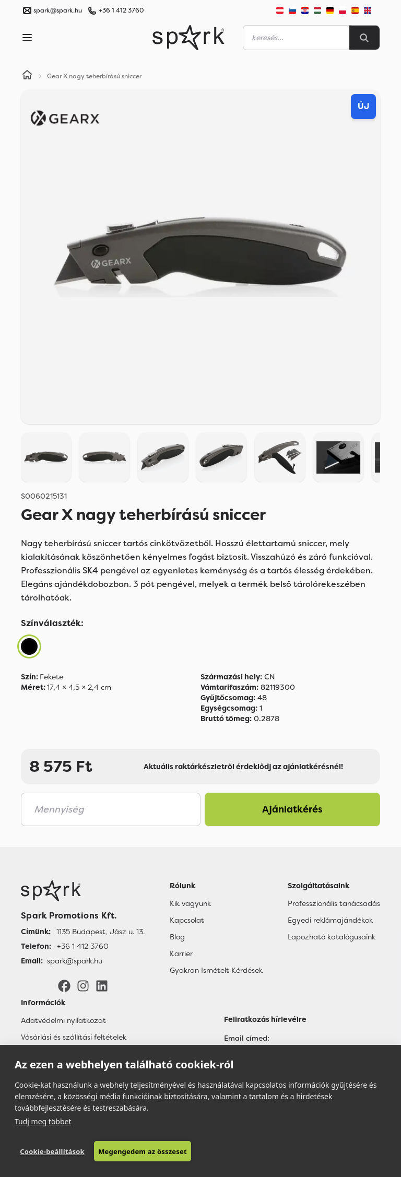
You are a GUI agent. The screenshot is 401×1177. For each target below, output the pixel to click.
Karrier (181, 953)
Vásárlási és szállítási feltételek (73, 1037)
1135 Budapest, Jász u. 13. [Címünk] (100, 931)
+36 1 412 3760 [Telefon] (83, 946)
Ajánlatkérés (292, 809)
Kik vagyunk (190, 903)
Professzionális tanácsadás (334, 903)
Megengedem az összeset (142, 1151)
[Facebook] (64, 985)
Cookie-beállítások (52, 1151)
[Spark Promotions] (188, 37)
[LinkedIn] (102, 985)
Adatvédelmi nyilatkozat (63, 1020)
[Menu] (27, 37)
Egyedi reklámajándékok (330, 920)
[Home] (27, 76)
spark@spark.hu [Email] (74, 961)
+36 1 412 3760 (121, 10)
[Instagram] (83, 985)
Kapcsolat (187, 920)
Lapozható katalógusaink (331, 936)
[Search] (364, 37)
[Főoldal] (83, 890)
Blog (177, 936)
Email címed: (246, 1038)
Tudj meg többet (43, 1121)
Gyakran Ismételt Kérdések (216, 970)
